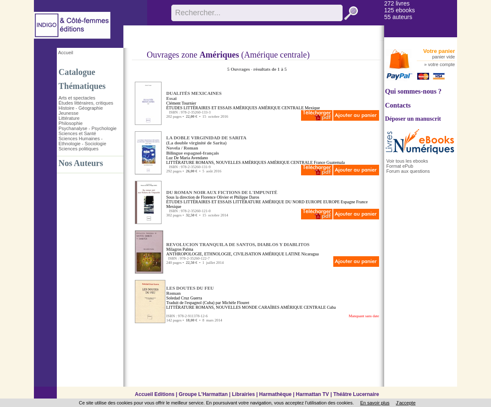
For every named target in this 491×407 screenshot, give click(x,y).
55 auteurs (398, 17)
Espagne (348, 201)
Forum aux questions (408, 171)
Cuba (331, 307)
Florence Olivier (215, 197)
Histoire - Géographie (81, 108)
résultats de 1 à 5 (270, 69)
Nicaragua (310, 254)
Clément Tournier (181, 103)
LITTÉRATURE (180, 162)
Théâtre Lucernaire (356, 394)
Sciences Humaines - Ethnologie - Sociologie (82, 141)
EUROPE (314, 201)
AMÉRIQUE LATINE (281, 254)
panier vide (443, 56)
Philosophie (71, 123)
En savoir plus (374, 402)
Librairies (243, 394)
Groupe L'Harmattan (203, 394)
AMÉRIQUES (245, 107)
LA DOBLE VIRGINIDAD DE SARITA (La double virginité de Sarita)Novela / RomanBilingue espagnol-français (206, 145)
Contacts (397, 105)
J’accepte (406, 402)
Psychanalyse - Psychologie (88, 128)
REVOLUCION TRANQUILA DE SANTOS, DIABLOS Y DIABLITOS (238, 244)
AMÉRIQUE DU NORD (283, 201)
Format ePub (399, 166)
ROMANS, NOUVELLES (218, 162)
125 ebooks (399, 10)
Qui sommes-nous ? (413, 91)
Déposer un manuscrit (413, 119)
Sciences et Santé (77, 133)
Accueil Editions (154, 394)
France (319, 162)
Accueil (65, 52)
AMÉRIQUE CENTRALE (281, 107)
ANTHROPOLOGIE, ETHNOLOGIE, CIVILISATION (213, 254)
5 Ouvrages (239, 69)
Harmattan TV (312, 394)
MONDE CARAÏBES (260, 307)
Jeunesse (68, 113)
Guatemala (335, 162)
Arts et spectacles (77, 97)
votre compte (441, 64)
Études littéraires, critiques (86, 102)
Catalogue (77, 72)
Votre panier (439, 51)
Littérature (69, 118)
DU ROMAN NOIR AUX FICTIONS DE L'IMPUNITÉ (221, 192)
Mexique (312, 107)
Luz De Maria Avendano (187, 157)
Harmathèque (275, 394)
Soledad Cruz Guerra (184, 298)
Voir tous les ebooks (407, 160)
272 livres (397, 3)
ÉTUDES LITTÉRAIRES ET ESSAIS (199, 107)
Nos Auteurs (81, 163)
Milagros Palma (179, 249)
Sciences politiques (78, 148)
